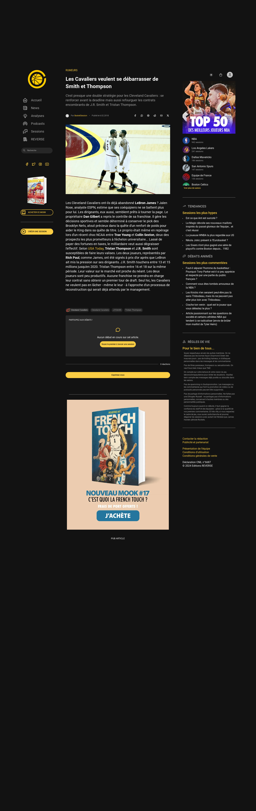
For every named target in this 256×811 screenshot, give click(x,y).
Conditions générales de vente (200, 455)
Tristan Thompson (133, 310)
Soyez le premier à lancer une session (118, 344)
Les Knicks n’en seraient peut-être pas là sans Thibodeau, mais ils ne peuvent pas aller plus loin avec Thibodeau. (209, 296)
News (31, 108)
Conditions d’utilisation (196, 452)
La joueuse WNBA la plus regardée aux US (210, 235)
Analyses (33, 115)
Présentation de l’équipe (196, 448)
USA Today (96, 248)
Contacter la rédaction (195, 438)
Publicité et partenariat (195, 442)
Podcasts (34, 123)
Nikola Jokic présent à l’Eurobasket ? (207, 240)
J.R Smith (117, 310)
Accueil (32, 100)
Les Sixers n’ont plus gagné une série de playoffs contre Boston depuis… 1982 (208, 247)
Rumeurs (72, 70)
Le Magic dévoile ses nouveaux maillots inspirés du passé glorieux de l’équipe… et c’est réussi (209, 226)
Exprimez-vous (118, 375)
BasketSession (80, 115)
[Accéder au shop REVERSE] (221, 75)
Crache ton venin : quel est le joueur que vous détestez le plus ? (208, 306)
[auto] (212, 75)
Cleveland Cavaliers (100, 310)
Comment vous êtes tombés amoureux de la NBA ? (210, 285)
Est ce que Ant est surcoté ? (201, 218)
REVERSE (33, 139)
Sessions (33, 131)
